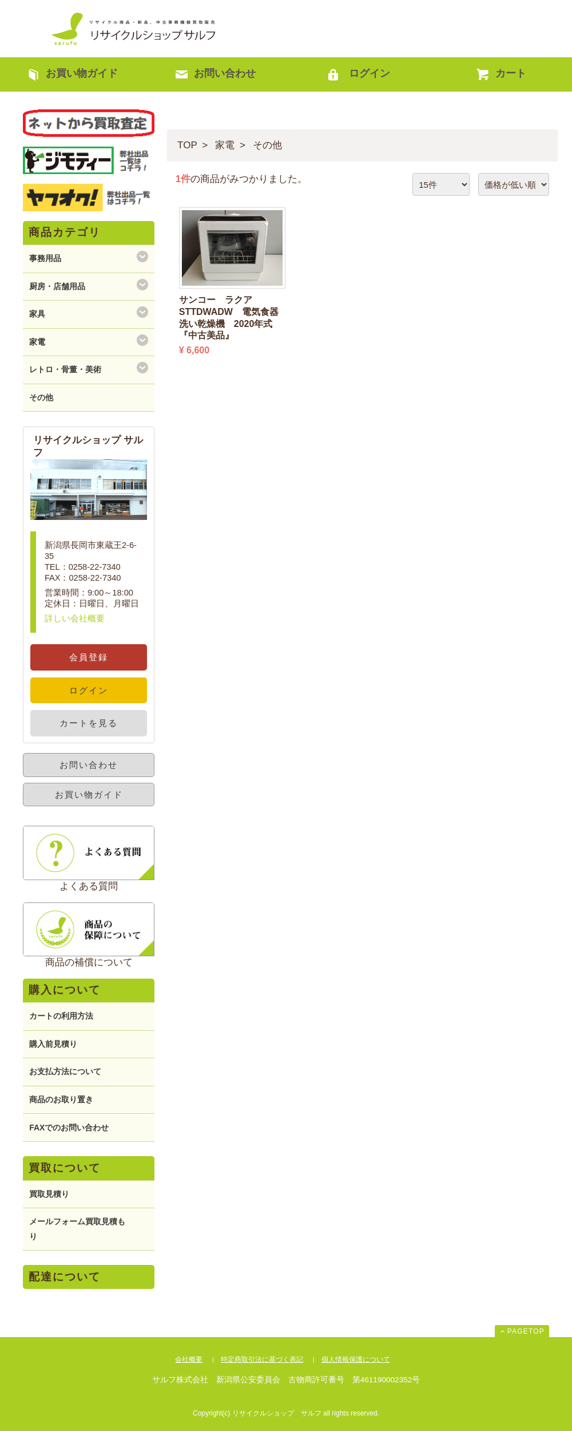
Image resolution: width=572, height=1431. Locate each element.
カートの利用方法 (61, 1015)
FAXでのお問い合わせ (69, 1127)
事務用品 (45, 258)
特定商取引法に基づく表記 (262, 1359)
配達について (65, 1277)
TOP (187, 145)
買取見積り (49, 1194)
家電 (225, 145)
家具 (37, 313)
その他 (267, 145)
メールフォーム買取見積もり (77, 1228)
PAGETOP (526, 1331)
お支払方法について (65, 1071)
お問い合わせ (88, 765)
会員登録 (88, 657)
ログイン (88, 690)
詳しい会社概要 (75, 618)
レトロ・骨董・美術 (65, 369)
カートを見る (88, 723)
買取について (65, 1168)
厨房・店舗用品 (57, 286)
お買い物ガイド (89, 794)
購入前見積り (53, 1043)
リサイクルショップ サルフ (134, 29)
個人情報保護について (355, 1359)
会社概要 (188, 1359)
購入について (65, 990)
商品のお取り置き (61, 1099)
